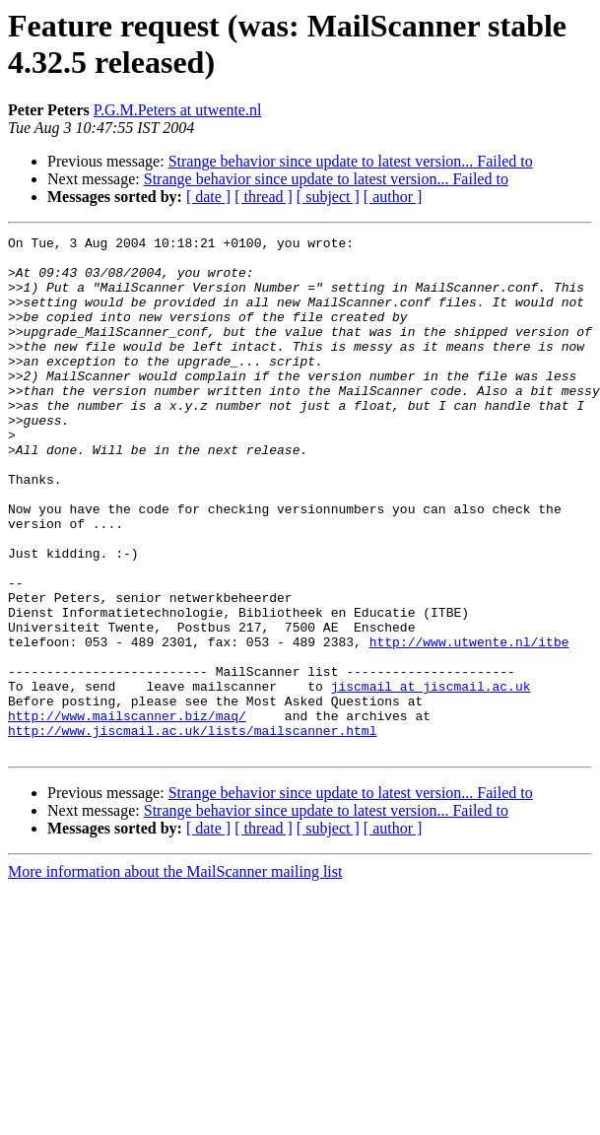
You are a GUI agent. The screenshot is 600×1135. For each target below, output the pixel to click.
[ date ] (208, 196)
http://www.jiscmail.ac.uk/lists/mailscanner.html (192, 830)
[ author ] (393, 196)
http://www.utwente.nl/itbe (469, 724)
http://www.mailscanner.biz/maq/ (127, 813)
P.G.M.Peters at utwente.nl (178, 109)
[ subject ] (328, 196)
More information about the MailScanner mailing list (175, 975)
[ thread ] (263, 196)
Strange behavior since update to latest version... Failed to (350, 161)
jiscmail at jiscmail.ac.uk (431, 777)
